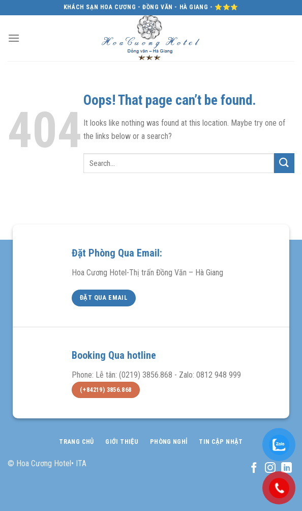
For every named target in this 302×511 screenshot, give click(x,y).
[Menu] (14, 37)
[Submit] (284, 163)
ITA (81, 463)
